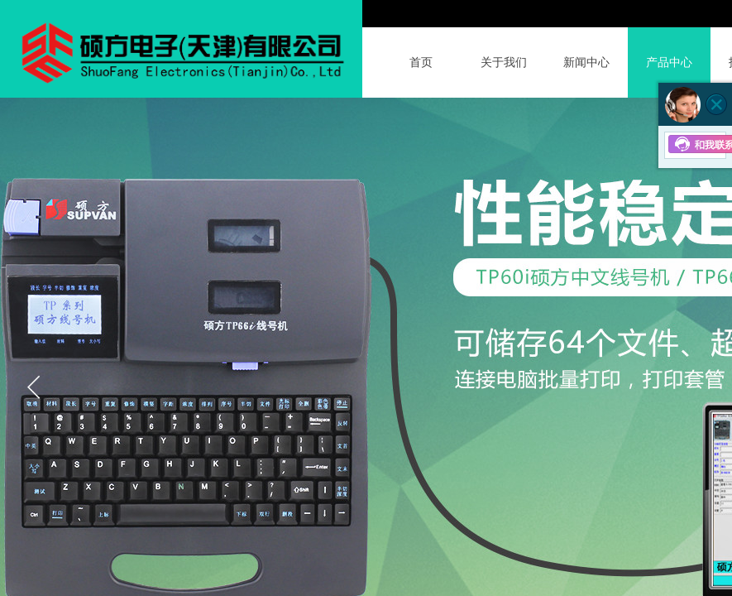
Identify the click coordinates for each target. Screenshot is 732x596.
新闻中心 (586, 62)
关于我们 (504, 62)
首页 (421, 62)
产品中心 (669, 62)
